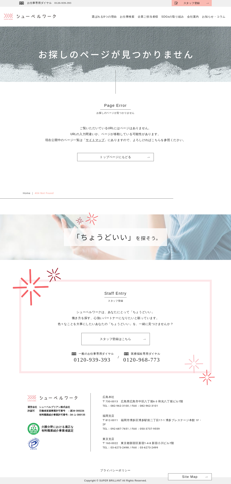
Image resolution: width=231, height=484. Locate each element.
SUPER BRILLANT (110, 480)
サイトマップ (95, 140)
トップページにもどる (115, 157)
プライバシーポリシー (115, 470)
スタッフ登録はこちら (115, 339)
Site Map (190, 476)
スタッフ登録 (191, 3)
